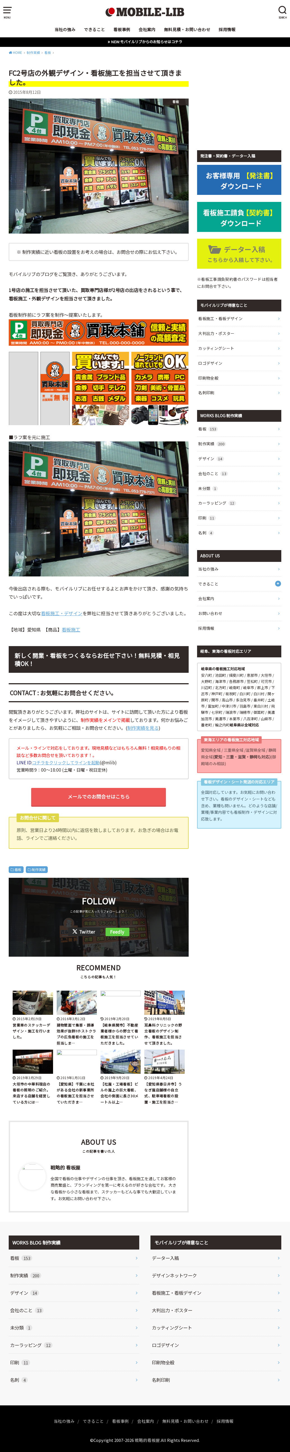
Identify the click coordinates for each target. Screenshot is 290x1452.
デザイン (211, 458)
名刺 (206, 532)
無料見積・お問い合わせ (187, 29)
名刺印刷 (206, 392)
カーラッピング (217, 503)
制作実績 (39, 869)
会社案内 (147, 29)
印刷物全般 (208, 378)
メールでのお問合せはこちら (99, 796)
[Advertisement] (239, 103)
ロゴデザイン (210, 363)
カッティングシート (216, 348)
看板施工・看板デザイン (220, 318)
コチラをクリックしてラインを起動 (66, 762)
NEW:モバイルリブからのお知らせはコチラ (146, 41)
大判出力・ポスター (216, 333)
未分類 (208, 488)
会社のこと (213, 473)
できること (94, 29)
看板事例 (121, 29)
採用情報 (227, 29)
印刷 (207, 518)
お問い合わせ (210, 613)
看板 (18, 869)
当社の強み (65, 29)
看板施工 (71, 629)
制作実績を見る (143, 727)
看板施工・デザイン (62, 613)
